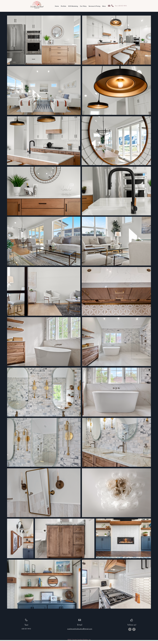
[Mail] (109, 5)
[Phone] (112, 5)
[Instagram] (129, 629)
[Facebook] (133, 629)
